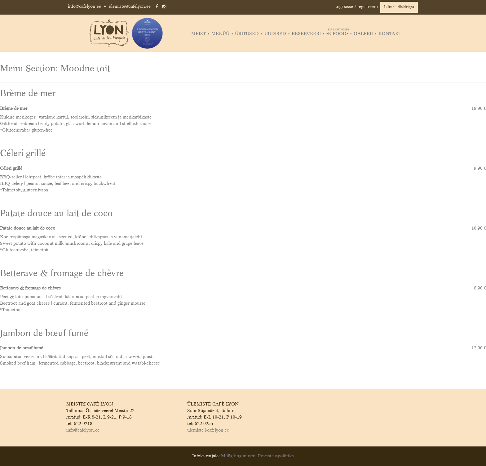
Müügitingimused (238, 456)
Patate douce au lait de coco (56, 213)
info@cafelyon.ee (84, 6)
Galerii (363, 34)
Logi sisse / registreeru (356, 7)
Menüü (220, 34)
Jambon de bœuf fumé (44, 333)
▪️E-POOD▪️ (338, 34)
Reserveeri (306, 34)
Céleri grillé (23, 153)
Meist (198, 34)
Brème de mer (27, 93)
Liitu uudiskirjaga (399, 7)
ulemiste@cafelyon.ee (130, 6)
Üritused (247, 34)
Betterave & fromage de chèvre (62, 273)
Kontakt (389, 34)
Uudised (275, 34)
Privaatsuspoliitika (276, 456)
